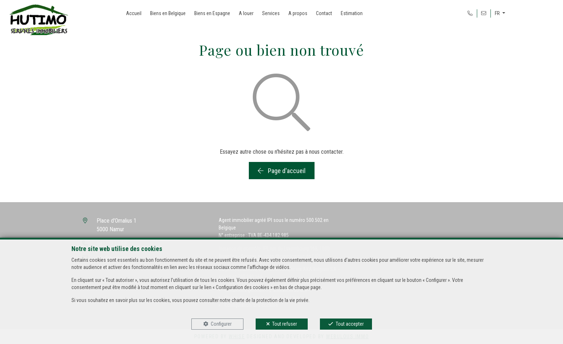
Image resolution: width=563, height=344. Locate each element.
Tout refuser (284, 324)
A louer (246, 13)
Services (271, 13)
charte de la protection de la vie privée (270, 300)
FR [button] (498, 13)
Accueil (133, 13)
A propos (297, 13)
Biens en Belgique (168, 13)
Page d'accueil (282, 171)
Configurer (221, 324)
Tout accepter (350, 324)
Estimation (352, 13)
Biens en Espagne (212, 13)
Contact (324, 13)
